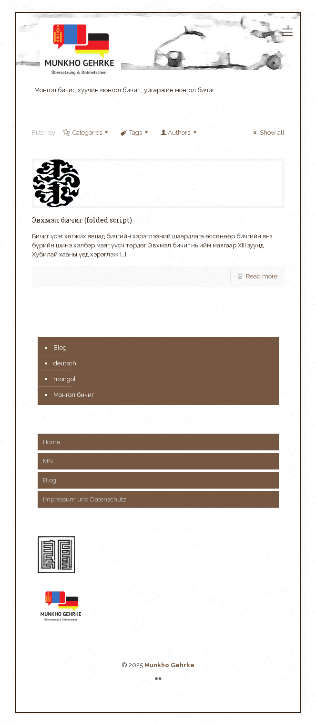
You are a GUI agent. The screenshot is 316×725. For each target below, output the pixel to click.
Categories (86, 132)
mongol (64, 379)
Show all (267, 132)
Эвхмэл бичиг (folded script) (82, 219)
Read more (261, 276)
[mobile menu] (287, 32)
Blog (60, 347)
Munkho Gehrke (169, 665)
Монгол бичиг (73, 394)
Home (51, 442)
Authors (179, 132)
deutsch (64, 363)
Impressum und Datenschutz (84, 499)
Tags (135, 132)
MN (48, 461)
